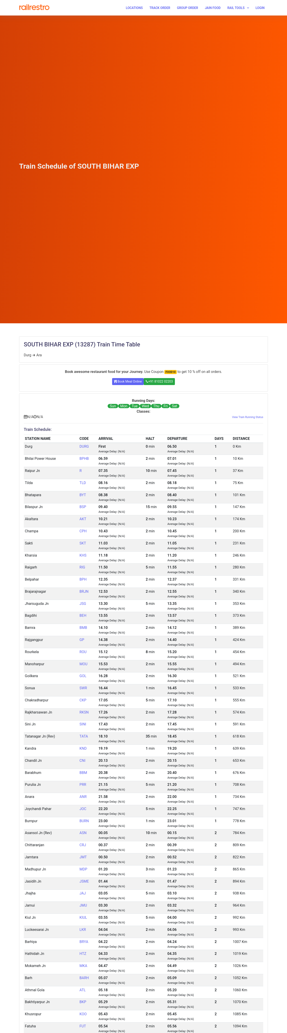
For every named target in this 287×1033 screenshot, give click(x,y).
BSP (83, 507)
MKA (83, 966)
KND (83, 748)
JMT (83, 857)
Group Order (187, 8)
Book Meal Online (128, 381)
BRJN (84, 591)
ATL (83, 990)
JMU (83, 905)
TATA (84, 736)
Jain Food (213, 8)
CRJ (83, 845)
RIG (82, 567)
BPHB (84, 458)
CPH (83, 531)
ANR (83, 797)
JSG (83, 603)
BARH (84, 978)
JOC (83, 809)
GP (82, 640)
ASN (83, 833)
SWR (83, 688)
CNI (82, 760)
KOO (83, 1014)
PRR (83, 784)
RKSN (84, 712)
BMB (83, 628)
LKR (83, 929)
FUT (83, 1026)
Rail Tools (236, 8)
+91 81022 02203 (159, 381)
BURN (84, 821)
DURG (84, 446)
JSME (84, 881)
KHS (83, 555)
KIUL (83, 917)
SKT (83, 543)
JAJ (83, 893)
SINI (83, 724)
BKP (83, 1002)
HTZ (83, 954)
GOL (83, 676)
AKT (83, 519)
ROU (83, 652)
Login (260, 8)
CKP (83, 700)
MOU (83, 664)
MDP (83, 869)
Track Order (159, 8)
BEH (83, 615)
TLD (83, 483)
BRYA (84, 942)
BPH (83, 579)
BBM (83, 773)
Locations (134, 8)
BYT (83, 495)
